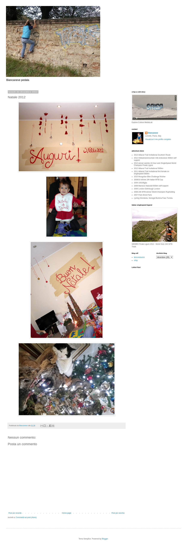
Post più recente (15, 513)
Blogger (105, 539)
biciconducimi (139, 257)
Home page (66, 513)
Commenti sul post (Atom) (26, 517)
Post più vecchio (118, 513)
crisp (136, 260)
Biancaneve (153, 133)
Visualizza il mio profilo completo (158, 139)
